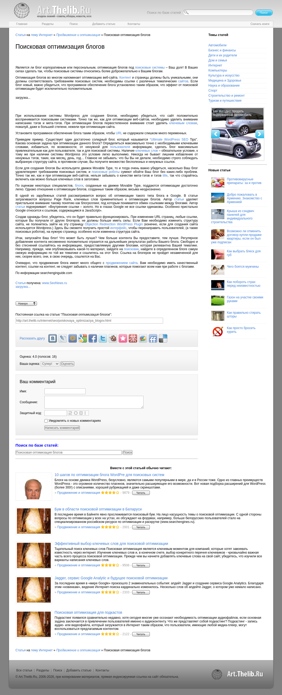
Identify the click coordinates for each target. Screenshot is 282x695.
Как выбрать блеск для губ (236, 254)
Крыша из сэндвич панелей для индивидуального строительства (232, 216)
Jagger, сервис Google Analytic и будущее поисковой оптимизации (111, 578)
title (165, 175)
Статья (21, 35)
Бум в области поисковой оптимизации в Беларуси (98, 509)
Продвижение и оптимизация (78, 493)
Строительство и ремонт (227, 95)
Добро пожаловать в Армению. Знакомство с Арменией (236, 198)
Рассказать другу (32, 338)
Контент (125, 77)
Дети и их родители (223, 55)
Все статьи (24, 670)
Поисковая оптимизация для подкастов (88, 612)
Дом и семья (218, 60)
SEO (185, 139)
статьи (179, 199)
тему (34, 35)
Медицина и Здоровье (225, 80)
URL (119, 133)
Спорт (213, 90)
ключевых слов (146, 151)
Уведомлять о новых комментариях (72, 421)
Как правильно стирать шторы (236, 316)
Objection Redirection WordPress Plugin (114, 224)
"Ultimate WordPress (166, 139)
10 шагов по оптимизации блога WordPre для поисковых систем (109, 475)
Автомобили (217, 45)
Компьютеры (218, 70)
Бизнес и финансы (222, 50)
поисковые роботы (105, 172)
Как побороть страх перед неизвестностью (236, 285)
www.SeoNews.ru (107, 291)
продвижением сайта (122, 263)
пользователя (120, 147)
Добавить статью (78, 670)
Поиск (57, 670)
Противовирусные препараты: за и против (236, 182)
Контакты (102, 670)
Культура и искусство (224, 75)
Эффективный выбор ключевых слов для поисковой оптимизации (111, 543)
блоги (79, 185)
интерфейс (118, 228)
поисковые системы (150, 67)
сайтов (183, 81)
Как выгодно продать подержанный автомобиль (232, 113)
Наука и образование (224, 85)
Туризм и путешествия (225, 100)
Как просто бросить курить (233, 331)
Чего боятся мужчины (235, 270)
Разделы (42, 670)
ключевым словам (183, 123)
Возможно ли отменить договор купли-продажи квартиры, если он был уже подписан (236, 236)
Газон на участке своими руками (237, 300)
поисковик (131, 249)
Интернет (46, 35)
